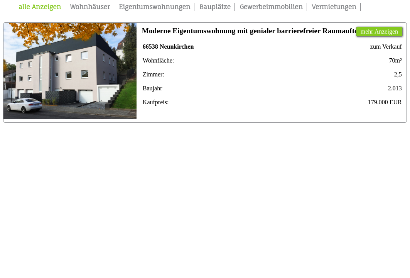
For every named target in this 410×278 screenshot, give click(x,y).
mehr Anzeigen (379, 31)
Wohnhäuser (90, 7)
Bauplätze (215, 7)
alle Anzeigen (40, 7)
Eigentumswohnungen (154, 7)
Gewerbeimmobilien (271, 7)
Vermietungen (334, 7)
